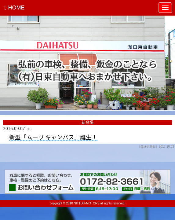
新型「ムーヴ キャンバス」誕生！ (53, 137)
